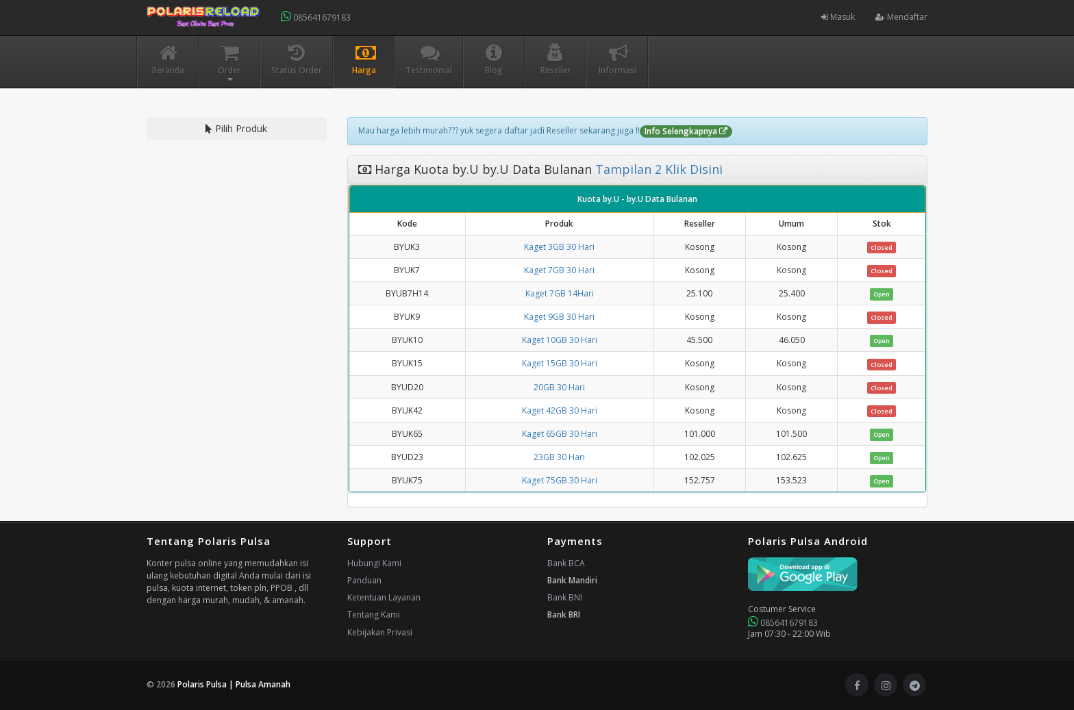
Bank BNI (564, 597)
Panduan (364, 580)
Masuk (838, 17)
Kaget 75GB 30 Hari (559, 480)
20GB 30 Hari (559, 387)
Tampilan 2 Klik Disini (657, 169)
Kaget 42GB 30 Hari (559, 410)
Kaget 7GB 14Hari (559, 293)
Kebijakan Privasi (379, 632)
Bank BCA (566, 563)
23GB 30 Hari (559, 457)
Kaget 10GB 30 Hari (559, 340)
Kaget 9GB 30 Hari (559, 316)
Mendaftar (901, 17)
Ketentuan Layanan (384, 597)
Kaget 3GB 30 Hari (559, 247)
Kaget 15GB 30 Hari (559, 363)
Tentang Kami (373, 614)
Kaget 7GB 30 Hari (559, 270)
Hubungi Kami (374, 563)
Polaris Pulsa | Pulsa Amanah (233, 684)
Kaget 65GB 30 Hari (559, 434)
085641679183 (316, 16)
